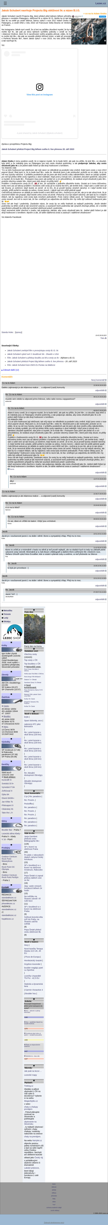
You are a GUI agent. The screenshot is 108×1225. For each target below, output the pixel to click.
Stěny (4, 821)
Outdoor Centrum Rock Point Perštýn (10, 876)
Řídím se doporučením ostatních (32, 1045)
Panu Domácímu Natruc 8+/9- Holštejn (33, 690)
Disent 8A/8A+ (8, 798)
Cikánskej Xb (7, 809)
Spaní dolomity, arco (33, 720)
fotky (54, 1199)
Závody (5, 675)
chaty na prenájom (32, 1136)
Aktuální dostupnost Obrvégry (32, 782)
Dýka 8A (5, 794)
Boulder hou (30, 993)
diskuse (54, 1187)
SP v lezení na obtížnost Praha (31, 848)
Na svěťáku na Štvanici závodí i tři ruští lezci (32, 898)
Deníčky (5, 764)
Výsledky (6, 742)
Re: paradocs (35, 796)
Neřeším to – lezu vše (31, 1056)
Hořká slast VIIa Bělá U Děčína (34, 674)
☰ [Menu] (5, 3)
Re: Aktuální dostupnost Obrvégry (33, 774)
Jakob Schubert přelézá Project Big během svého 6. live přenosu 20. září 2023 (38, 149)
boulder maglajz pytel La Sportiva (33, 969)
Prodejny (6, 848)
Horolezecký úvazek (33, 960)
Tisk (103, 338)
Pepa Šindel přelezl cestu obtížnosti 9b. (32, 931)
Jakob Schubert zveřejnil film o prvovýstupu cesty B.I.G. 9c (32, 350)
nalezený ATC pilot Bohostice (32, 725)
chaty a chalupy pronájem (31, 1108)
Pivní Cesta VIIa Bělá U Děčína (31, 670)
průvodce (54, 1196)
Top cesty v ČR (30, 660)
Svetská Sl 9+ (8, 783)
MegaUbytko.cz (31, 1101)
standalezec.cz (9, 897)
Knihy (4, 645)
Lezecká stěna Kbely (11, 833)
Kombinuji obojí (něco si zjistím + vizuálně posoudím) (33, 1034)
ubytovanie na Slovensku (30, 1123)
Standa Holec (7, 332)
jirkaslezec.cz (8, 903)
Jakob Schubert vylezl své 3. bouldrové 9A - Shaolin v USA (33, 354)
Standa (12, 469)
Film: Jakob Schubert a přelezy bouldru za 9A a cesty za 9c (33, 358)
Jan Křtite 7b (7, 802)
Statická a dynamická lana (33, 985)
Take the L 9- (7, 813)
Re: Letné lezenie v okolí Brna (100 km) (32, 733)
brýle (26, 717)
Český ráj (39, 1157)
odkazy (54, 1193)
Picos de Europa (32, 957)
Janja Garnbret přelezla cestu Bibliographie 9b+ (32, 838)
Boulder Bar (7, 830)
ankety (53, 1190)
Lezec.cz (100, 3)
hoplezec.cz (8, 919)
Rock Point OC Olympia (8, 868)
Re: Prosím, (29, 800)
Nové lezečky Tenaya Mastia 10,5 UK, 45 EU (33, 951)
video (54, 1201)
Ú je (26, 796)
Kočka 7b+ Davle (29, 699)
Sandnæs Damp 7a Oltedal (32, 682)
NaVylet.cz (37, 1140)
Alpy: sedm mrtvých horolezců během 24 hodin (33, 888)
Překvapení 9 (7, 805)
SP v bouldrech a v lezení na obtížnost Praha (32, 909)
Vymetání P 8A (8, 787)
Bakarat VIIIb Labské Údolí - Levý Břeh (33, 695)
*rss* (54, 1204)
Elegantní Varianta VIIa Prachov (31, 702)
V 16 (4, 839)
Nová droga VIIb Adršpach (32, 676)
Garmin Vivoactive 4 (34, 990)
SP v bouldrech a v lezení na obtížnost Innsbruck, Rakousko (33, 867)
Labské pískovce (31, 1168)
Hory (26, 945)
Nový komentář (98, 380)
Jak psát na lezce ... (33, 1071)
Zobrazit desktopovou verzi (54, 1223)
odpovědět (100, 390)
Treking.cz (28, 1086)
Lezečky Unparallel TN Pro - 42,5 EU (32, 977)
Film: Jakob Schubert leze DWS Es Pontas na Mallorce (31, 365)
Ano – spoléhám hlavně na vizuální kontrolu (33, 1022)
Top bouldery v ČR (32, 664)
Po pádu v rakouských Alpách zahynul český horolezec (34, 857)
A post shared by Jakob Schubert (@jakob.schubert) (39, 133)
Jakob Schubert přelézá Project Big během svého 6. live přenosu (35, 361)
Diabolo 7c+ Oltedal (30, 679)
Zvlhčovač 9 (7, 791)
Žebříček (6, 697)
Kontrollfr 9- (7, 780)
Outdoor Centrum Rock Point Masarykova (9, 858)
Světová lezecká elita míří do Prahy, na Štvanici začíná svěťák (33, 920)
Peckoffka (28, 804)
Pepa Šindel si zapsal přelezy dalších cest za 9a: (33, 878)
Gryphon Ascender (32, 964)
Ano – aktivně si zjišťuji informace (32, 1011)
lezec (54, 1184)
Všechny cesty (30, 654)
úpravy (19, 332)
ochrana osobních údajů (54, 1207)
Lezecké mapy (30, 1075)
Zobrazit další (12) (11, 370)
